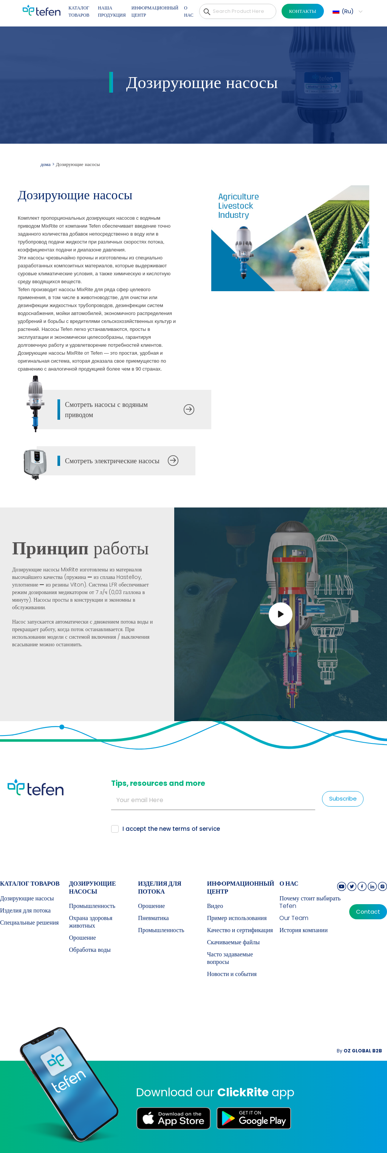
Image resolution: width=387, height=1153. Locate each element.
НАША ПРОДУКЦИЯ (112, 12)
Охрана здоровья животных (91, 922)
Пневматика (153, 918)
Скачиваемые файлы (233, 942)
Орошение (82, 938)
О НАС (189, 12)
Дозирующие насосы (27, 898)
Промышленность (92, 906)
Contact (368, 912)
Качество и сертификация (240, 930)
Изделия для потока (25, 910)
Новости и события (232, 974)
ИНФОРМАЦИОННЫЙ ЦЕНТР (155, 12)
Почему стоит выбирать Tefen (310, 902)
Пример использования (237, 918)
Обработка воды (90, 950)
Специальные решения (29, 922)
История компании (303, 930)
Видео (215, 906)
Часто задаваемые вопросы (230, 958)
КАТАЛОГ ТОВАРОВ (78, 12)
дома (45, 164)
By (359, 1050)
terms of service (196, 829)
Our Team (293, 918)
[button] (346, 11)
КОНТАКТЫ (302, 11)
